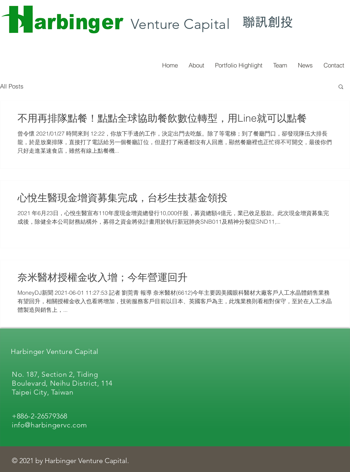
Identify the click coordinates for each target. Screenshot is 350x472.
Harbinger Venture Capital (55, 351)
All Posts (12, 86)
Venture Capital (180, 23)
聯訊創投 (267, 22)
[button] (341, 87)
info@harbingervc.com (49, 425)
